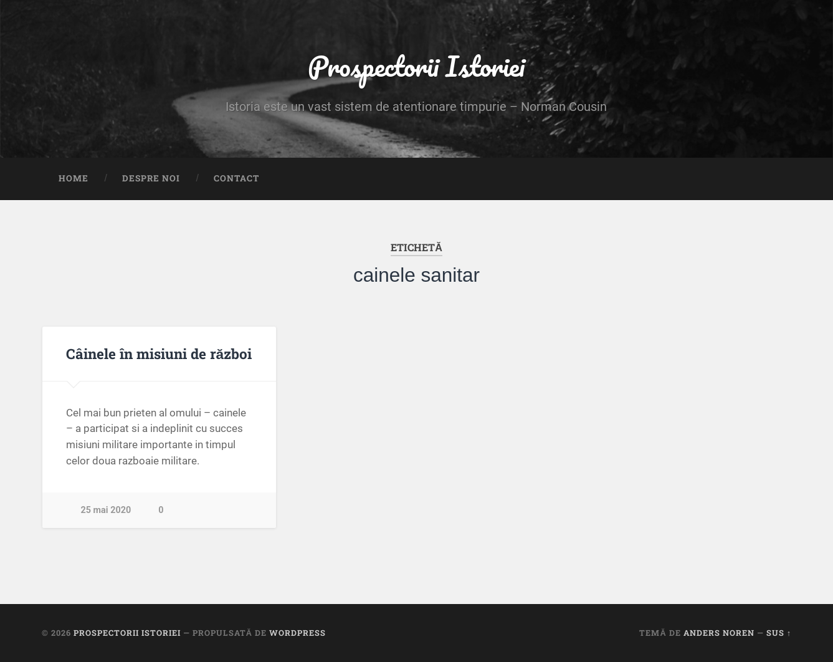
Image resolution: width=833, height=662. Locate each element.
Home (73, 178)
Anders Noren (718, 633)
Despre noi (151, 178)
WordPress (297, 633)
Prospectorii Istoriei (416, 66)
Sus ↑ (778, 633)
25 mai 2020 (106, 510)
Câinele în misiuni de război (159, 353)
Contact (236, 178)
